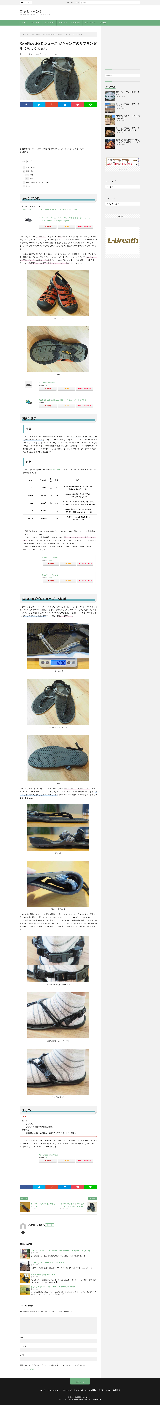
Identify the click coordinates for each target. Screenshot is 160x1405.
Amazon (66, 226)
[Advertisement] (58, 129)
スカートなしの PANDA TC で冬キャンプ (48, 1262)
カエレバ (46, 223)
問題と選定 (28, 171)
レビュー (56, 54)
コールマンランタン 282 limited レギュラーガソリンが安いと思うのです (61, 1250)
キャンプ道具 (75, 22)
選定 (29, 178)
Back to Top (80, 1381)
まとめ (26, 186)
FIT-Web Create (77, 1399)
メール (23, 1346)
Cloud (43, 54)
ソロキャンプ (49, 22)
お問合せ (103, 22)
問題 (29, 175)
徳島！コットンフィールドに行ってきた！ (85, 2)
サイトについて (90, 22)
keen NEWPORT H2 (47, 383)
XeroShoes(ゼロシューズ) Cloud (36, 182)
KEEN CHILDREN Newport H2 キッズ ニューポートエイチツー (63, 400)
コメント (23, 1315)
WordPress (97, 1399)
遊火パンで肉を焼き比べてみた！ (44, 1274)
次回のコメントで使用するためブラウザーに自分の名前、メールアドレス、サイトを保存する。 (53, 1365)
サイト (22, 1354)
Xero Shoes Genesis (50, 558)
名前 (22, 1337)
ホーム (24, 22)
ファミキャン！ (31, 11)
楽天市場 (48, 226)
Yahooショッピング (84, 226)
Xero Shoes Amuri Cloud (51, 575)
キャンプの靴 (29, 167)
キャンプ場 (63, 22)
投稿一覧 (49, 1225)
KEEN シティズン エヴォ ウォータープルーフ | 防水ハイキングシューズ (50, 209)
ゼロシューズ (56, 469)
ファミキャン (35, 22)
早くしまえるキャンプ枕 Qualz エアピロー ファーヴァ (53, 1286)
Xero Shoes (49, 54)
